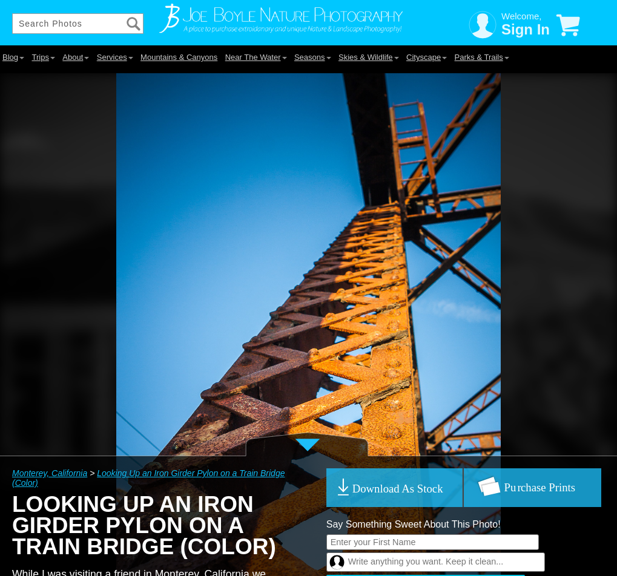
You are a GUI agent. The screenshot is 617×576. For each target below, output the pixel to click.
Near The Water (256, 57)
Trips (42, 57)
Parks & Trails (482, 57)
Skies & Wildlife (368, 57)
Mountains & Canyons (178, 57)
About (75, 57)
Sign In (525, 29)
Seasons (312, 57)
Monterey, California (49, 473)
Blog (13, 57)
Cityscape (426, 57)
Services (115, 57)
